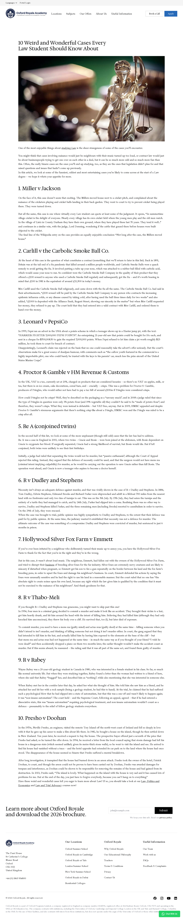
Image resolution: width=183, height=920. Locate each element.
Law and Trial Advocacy (48, 785)
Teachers (108, 860)
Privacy (107, 871)
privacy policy (166, 817)
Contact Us (109, 877)
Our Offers (85, 13)
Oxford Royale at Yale (76, 860)
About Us (101, 13)
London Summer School (76, 866)
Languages (11, 3)
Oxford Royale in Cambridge (79, 854)
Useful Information (121, 13)
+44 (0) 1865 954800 (16, 878)
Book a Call (154, 13)
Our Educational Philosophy (117, 854)
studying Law (68, 148)
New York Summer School (78, 871)
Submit (163, 810)
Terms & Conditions (113, 866)
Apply (171, 13)
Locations (56, 13)
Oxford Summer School (76, 849)
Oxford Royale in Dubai (76, 877)
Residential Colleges (75, 883)
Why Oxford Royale (114, 849)
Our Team (148, 849)
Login (25, 3)
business (49, 564)
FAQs (146, 860)
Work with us (149, 854)
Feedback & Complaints (154, 866)
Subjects (70, 13)
